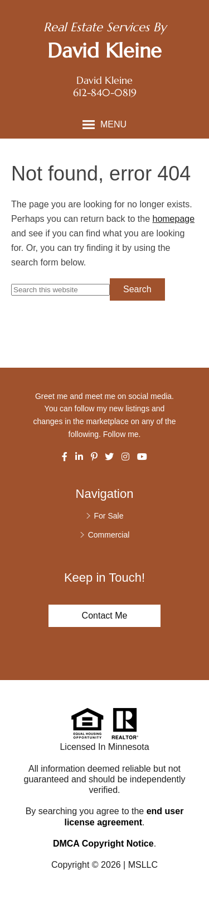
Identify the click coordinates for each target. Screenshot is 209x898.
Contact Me (105, 615)
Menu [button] (113, 124)
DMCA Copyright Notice (103, 843)
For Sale (109, 515)
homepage (173, 219)
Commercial (109, 534)
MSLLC (143, 865)
